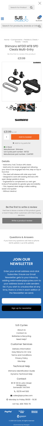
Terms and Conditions (21, 355)
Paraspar (26, 425)
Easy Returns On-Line (21, 352)
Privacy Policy (21, 358)
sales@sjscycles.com (23, 395)
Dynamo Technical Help (21, 374)
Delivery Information (21, 349)
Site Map (21, 361)
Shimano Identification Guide (21, 371)
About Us (21, 330)
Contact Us (21, 333)
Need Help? (21, 339)
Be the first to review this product (21, 54)
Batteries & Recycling (21, 336)
